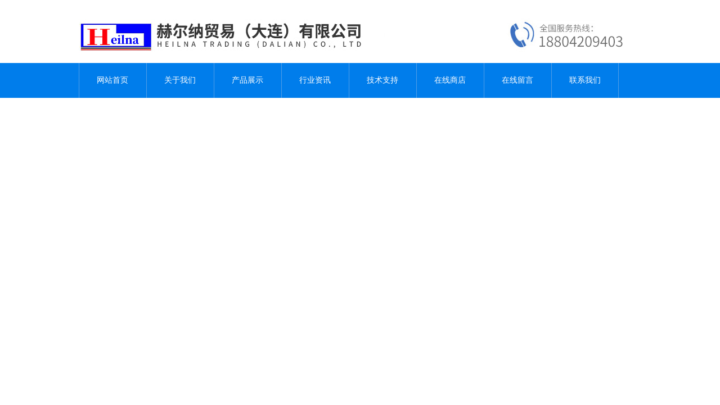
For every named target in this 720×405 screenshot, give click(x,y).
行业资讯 (315, 80)
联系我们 (585, 80)
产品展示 (247, 80)
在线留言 (517, 80)
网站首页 (112, 80)
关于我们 (180, 80)
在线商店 (450, 80)
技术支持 (382, 80)
